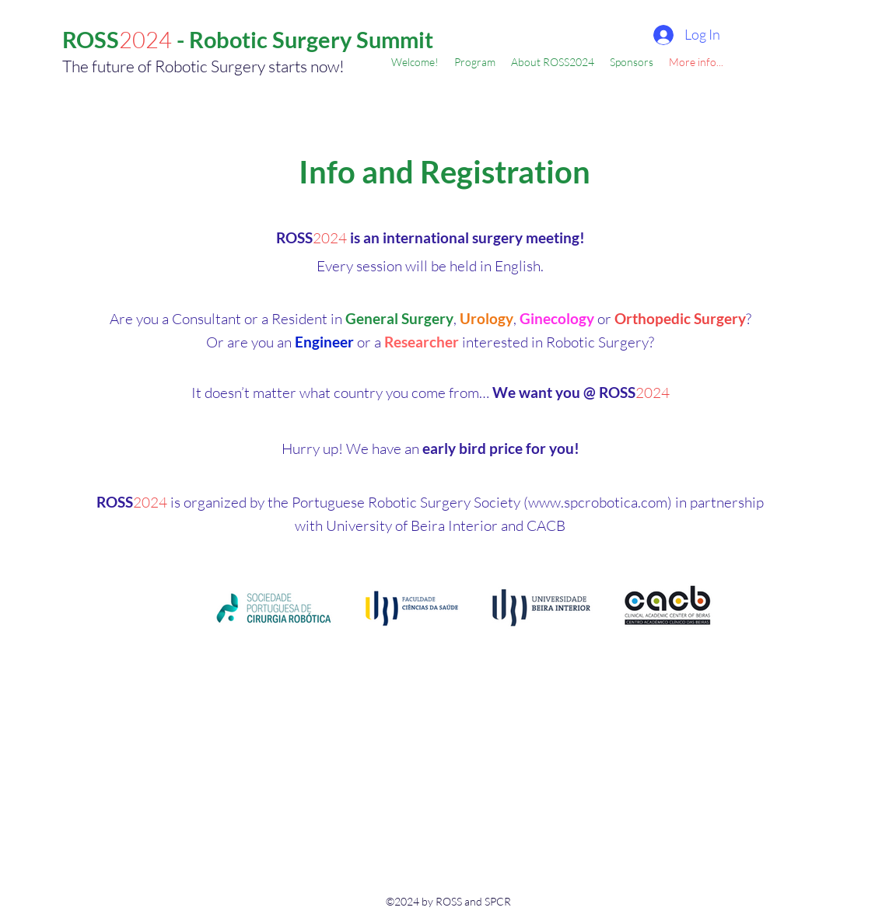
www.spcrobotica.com (597, 502)
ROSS (90, 39)
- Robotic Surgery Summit (302, 39)
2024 (145, 40)
